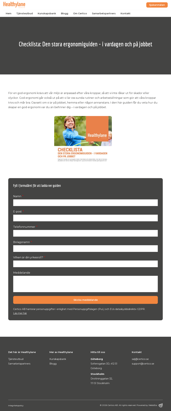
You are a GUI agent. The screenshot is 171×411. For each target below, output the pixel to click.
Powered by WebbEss (150, 405)
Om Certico (80, 13)
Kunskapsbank (47, 13)
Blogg (64, 13)
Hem (8, 13)
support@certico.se (143, 363)
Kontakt (125, 13)
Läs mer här (20, 313)
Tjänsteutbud (24, 13)
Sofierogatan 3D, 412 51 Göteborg (104, 366)
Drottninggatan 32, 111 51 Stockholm (102, 381)
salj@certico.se (140, 359)
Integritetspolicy (16, 405)
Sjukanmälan (157, 4)
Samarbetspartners (104, 13)
